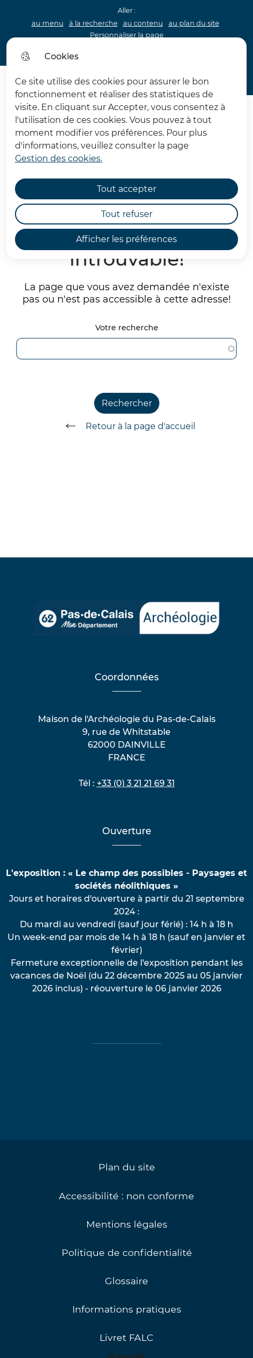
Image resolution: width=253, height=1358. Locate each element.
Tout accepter (126, 189)
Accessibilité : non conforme (126, 1195)
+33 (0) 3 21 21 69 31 (136, 783)
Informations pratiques (126, 1309)
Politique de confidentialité (127, 1252)
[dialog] (126, 148)
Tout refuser (126, 214)
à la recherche (93, 23)
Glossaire (126, 1280)
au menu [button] (48, 23)
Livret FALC (126, 1337)
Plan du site (126, 1167)
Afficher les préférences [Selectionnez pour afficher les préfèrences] (126, 239)
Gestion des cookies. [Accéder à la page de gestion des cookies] (58, 158)
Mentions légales (126, 1224)
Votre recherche (126, 327)
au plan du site (193, 23)
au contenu (143, 23)
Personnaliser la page (127, 35)
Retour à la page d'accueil (126, 426)
